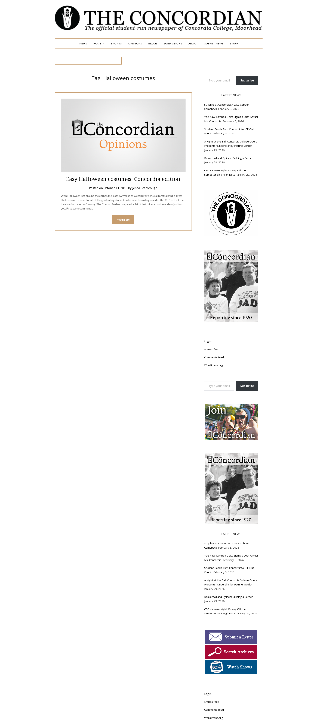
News (83, 43)
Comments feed (214, 357)
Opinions (135, 43)
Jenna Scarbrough (144, 188)
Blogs (152, 43)
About (193, 43)
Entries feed (211, 349)
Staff (234, 43)
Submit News (214, 43)
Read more (123, 219)
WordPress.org (213, 365)
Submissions (173, 43)
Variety (99, 43)
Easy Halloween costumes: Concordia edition (123, 179)
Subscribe (247, 80)
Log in (207, 341)
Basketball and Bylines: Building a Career (229, 158)
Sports (116, 43)
